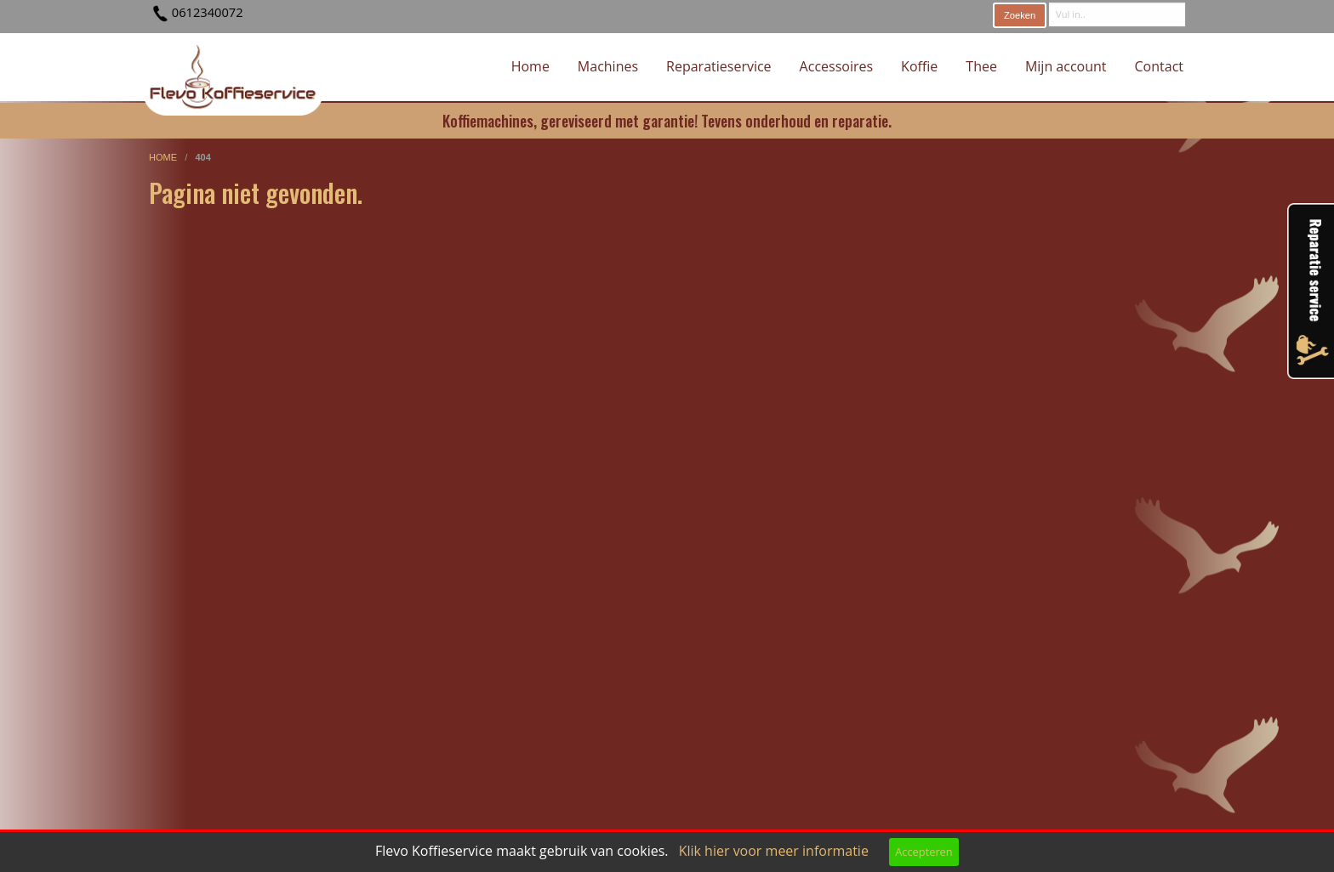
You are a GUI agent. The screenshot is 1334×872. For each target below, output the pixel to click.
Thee (981, 66)
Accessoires (837, 66)
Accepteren (923, 851)
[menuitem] (530, 67)
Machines (608, 66)
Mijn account (1066, 66)
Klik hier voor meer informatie (774, 850)
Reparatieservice (719, 66)
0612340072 (207, 11)
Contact (1159, 66)
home (164, 157)
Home (530, 66)
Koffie (919, 66)
